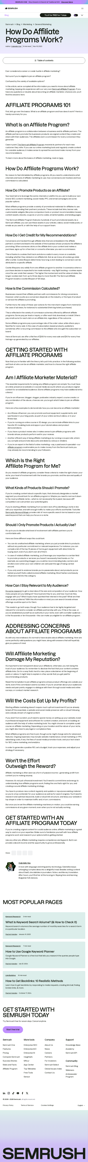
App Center (29, 1065)
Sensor (27, 1077)
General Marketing (43, 24)
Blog (7, 15)
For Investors (50, 1061)
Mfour (26, 1061)
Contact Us (50, 1073)
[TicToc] (13, 1093)
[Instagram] (8, 1093)
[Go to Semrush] (11, 8)
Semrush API (71, 1053)
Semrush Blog (72, 1066)
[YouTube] (17, 1093)
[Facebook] (22, 1093)
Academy (70, 1049)
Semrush (10, 24)
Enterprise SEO (30, 1045)
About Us (49, 1045)
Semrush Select (52, 1065)
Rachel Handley (11, 934)
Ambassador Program (71, 1075)
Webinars (70, 1070)
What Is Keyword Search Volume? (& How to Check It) (41, 922)
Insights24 (28, 1057)
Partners (48, 1057)
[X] (27, 1093)
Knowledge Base (73, 1045)
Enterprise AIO (30, 1049)
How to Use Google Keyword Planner (30, 951)
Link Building (10, 975)
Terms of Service (27, 1105)
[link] (11, 867)
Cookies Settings (47, 1105)
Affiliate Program (10, 1069)
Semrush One (9, 1045)
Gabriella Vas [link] (16, 46)
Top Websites (30, 1069)
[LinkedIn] (4, 1093)
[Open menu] (82, 8)
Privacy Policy (8, 1105)
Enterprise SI (29, 1053)
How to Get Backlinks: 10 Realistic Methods (34, 981)
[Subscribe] (55, 15)
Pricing (6, 1053)
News (47, 1049)
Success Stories (10, 1061)
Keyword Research (13, 917)
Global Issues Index (53, 1069)
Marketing (27, 24)
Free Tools (28, 1073)
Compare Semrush (11, 1057)
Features (7, 1049)
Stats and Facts (9, 1065)
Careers (48, 1053)
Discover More (67, 2)
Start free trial (12, 1030)
